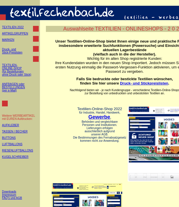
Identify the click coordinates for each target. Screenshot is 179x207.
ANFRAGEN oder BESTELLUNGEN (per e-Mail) (13, 87)
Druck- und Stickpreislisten (144, 83)
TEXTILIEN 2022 (13, 27)
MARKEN (8, 39)
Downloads (9, 191)
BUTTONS (9, 137)
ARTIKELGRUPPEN (15, 33)
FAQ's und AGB (12, 198)
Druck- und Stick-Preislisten (12, 51)
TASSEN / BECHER (15, 131)
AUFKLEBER (10, 125)
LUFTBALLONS (12, 144)
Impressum (9, 194)
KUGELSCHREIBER (15, 156)
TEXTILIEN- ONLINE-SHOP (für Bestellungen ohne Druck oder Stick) (16, 70)
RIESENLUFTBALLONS (17, 150)
